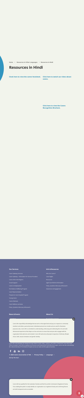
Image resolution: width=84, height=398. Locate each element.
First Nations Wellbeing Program (18, 289)
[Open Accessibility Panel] (79, 393)
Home (11, 62)
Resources (49, 279)
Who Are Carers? (51, 273)
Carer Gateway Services (16, 273)
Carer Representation (15, 292)
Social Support (13, 283)
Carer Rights (49, 276)
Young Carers (13, 298)
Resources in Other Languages (27, 62)
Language (49, 355)
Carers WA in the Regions (16, 279)
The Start (16, 358)
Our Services (13, 269)
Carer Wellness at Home (16, 304)
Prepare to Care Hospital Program (18, 295)
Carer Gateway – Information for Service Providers (23, 276)
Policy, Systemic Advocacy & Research (19, 307)
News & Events (14, 314)
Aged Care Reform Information (54, 283)
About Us (49, 314)
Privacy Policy (38, 355)
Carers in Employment (15, 286)
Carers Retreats (13, 301)
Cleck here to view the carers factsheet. (25, 77)
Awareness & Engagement (53, 289)
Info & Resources (52, 269)
